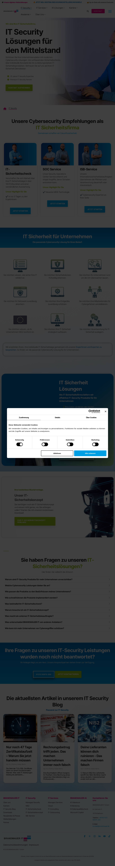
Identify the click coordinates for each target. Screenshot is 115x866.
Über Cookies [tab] (91, 417)
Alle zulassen (90, 453)
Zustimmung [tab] (24, 417)
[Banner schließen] (105, 411)
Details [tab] (57, 417)
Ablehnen (57, 453)
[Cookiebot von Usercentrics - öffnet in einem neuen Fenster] (90, 411)
